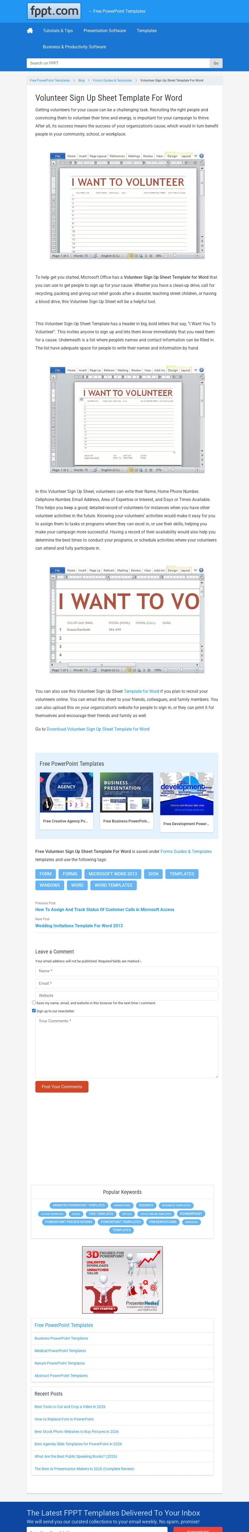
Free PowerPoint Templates (50, 80)
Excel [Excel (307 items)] (76, 1213)
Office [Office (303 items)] (127, 1213)
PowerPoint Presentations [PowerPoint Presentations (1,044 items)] (68, 1222)
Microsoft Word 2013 (113, 873)
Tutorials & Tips (58, 30)
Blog (81, 80)
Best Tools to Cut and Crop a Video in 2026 (70, 1407)
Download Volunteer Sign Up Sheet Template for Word (98, 729)
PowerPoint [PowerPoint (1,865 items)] (191, 1214)
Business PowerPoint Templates (61, 1338)
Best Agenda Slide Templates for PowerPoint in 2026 (78, 1444)
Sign (153, 873)
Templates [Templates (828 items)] (121, 1230)
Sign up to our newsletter (53, 1011)
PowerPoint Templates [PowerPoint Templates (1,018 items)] (121, 1222)
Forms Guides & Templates (112, 80)
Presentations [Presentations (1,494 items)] (162, 1222)
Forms (70, 873)
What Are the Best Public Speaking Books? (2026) (76, 1456)
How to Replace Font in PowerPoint (64, 1419)
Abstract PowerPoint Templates (61, 1375)
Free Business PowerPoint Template (134, 821)
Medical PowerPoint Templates (60, 1351)
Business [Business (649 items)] (146, 1205)
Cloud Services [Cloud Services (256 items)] (52, 1213)
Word (77, 885)
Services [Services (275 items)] (191, 1222)
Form (46, 873)
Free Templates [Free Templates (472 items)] (101, 1214)
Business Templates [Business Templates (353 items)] (176, 1205)
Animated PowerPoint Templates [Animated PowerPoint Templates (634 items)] (79, 1205)
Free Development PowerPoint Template (198, 824)
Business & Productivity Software (74, 46)
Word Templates (113, 885)
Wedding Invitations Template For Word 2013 (79, 925)
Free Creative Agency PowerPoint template (80, 821)
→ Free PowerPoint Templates (116, 11)
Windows (50, 885)
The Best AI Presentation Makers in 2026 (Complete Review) (84, 1469)
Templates (147, 30)
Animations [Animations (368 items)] (122, 1205)
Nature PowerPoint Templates (60, 1363)
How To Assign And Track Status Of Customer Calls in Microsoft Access (104, 909)
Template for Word (141, 691)
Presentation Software (105, 30)
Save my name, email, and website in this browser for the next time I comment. (96, 1003)
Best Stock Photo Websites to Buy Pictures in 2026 (77, 1431)
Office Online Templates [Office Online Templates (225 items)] (156, 1213)
